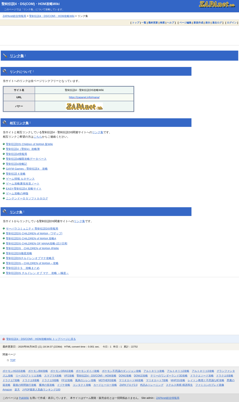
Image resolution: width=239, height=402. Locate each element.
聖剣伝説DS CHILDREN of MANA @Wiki (32, 248)
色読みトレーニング (151, 384)
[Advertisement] (119, 35)
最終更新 (153, 22)
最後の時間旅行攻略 (24, 384)
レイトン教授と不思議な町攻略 (206, 380)
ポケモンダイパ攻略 (87, 370)
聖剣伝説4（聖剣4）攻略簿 (23, 148)
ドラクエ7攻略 (11, 380)
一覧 (143, 22)
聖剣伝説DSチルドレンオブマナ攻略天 (30, 258)
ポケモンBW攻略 (38, 370)
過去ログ (217, 22)
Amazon (7, 389)
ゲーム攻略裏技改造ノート (23, 183)
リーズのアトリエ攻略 (28, 375)
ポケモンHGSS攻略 (14, 370)
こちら (38, 136)
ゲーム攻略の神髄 (17, 193)
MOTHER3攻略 (108, 380)
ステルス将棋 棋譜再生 (179, 384)
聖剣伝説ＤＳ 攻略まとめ (23, 268)
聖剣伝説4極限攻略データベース (26, 158)
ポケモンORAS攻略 (61, 370)
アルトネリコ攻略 (154, 370)
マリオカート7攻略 (157, 380)
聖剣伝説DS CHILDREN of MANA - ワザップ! (34, 233)
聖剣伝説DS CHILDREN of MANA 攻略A (31, 238)
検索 (162, 22)
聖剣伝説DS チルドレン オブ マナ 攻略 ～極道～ (37, 273)
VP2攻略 (69, 375)
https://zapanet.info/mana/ (84, 97)
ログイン (232, 22)
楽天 (17, 389)
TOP (12, 360)
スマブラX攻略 (53, 375)
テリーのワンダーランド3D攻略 (169, 375)
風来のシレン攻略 (85, 380)
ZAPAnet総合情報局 (14, 16)
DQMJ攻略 (125, 375)
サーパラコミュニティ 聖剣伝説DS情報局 (32, 228)
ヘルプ (170, 22)
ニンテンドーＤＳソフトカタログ (27, 198)
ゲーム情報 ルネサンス (20, 178)
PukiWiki (24, 397)
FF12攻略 (67, 380)
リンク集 (17, 56)
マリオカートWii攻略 (131, 380)
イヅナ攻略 (63, 384)
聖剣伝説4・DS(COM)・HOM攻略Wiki (30, 4)
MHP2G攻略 (178, 380)
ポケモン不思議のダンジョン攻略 (121, 370)
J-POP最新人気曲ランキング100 (41, 389)
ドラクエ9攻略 (50, 380)
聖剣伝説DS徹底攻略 (19, 253)
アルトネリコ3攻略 (203, 370)
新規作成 (198, 22)
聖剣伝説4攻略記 (16, 163)
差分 (207, 22)
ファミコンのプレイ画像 (209, 384)
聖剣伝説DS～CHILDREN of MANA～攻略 (32, 263)
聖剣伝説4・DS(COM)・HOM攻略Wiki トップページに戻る (41, 338)
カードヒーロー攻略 (105, 384)
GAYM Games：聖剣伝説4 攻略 (27, 168)
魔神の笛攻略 (47, 384)
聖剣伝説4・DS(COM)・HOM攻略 (96, 375)
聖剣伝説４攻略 (16, 173)
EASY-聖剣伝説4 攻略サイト (24, 188)
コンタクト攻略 (82, 384)
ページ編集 (185, 22)
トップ (135, 22)
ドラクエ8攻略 (30, 380)
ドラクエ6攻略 (224, 375)
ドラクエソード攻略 (202, 375)
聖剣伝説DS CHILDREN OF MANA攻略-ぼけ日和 (36, 243)
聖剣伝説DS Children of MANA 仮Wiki (29, 144)
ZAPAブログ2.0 (128, 384)
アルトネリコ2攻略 (178, 370)
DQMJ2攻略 (141, 375)
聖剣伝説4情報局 (16, 154)
